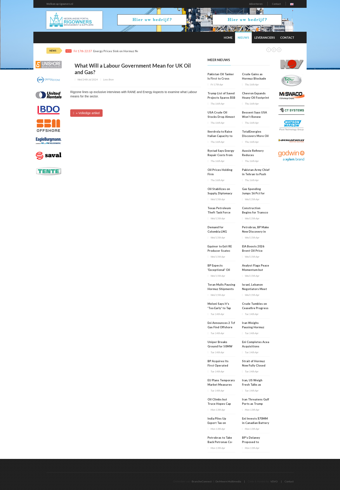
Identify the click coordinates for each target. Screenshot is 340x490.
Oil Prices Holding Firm (220, 172)
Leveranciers (264, 37)
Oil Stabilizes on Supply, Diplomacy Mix (220, 193)
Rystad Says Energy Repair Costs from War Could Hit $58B (221, 155)
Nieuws (243, 37)
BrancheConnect (202, 481)
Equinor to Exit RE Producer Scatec (220, 248)
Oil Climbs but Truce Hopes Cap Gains (219, 404)
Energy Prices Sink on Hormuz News (117, 51)
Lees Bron (108, 79)
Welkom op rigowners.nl (59, 3)
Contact (276, 3)
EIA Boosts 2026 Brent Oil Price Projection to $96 (254, 251)
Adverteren (256, 3)
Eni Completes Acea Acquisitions (255, 344)
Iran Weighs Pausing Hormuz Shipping (253, 327)
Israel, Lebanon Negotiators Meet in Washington (254, 289)
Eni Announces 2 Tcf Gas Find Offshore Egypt (221, 327)
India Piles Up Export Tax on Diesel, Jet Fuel (218, 423)
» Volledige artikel (86, 113)
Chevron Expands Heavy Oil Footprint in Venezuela (255, 98)
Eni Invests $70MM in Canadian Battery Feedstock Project (255, 423)
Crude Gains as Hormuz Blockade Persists (254, 78)
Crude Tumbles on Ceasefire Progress (255, 306)
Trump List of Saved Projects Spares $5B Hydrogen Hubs (221, 98)
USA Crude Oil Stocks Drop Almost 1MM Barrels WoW (221, 117)
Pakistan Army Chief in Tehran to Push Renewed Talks (256, 174)
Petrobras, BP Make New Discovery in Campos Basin (255, 231)
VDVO (274, 481)
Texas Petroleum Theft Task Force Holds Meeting (219, 212)
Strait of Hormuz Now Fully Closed (253, 363)
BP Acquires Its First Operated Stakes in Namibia (220, 365)
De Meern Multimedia (228, 481)
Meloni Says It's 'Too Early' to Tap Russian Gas (219, 308)
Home (228, 37)
